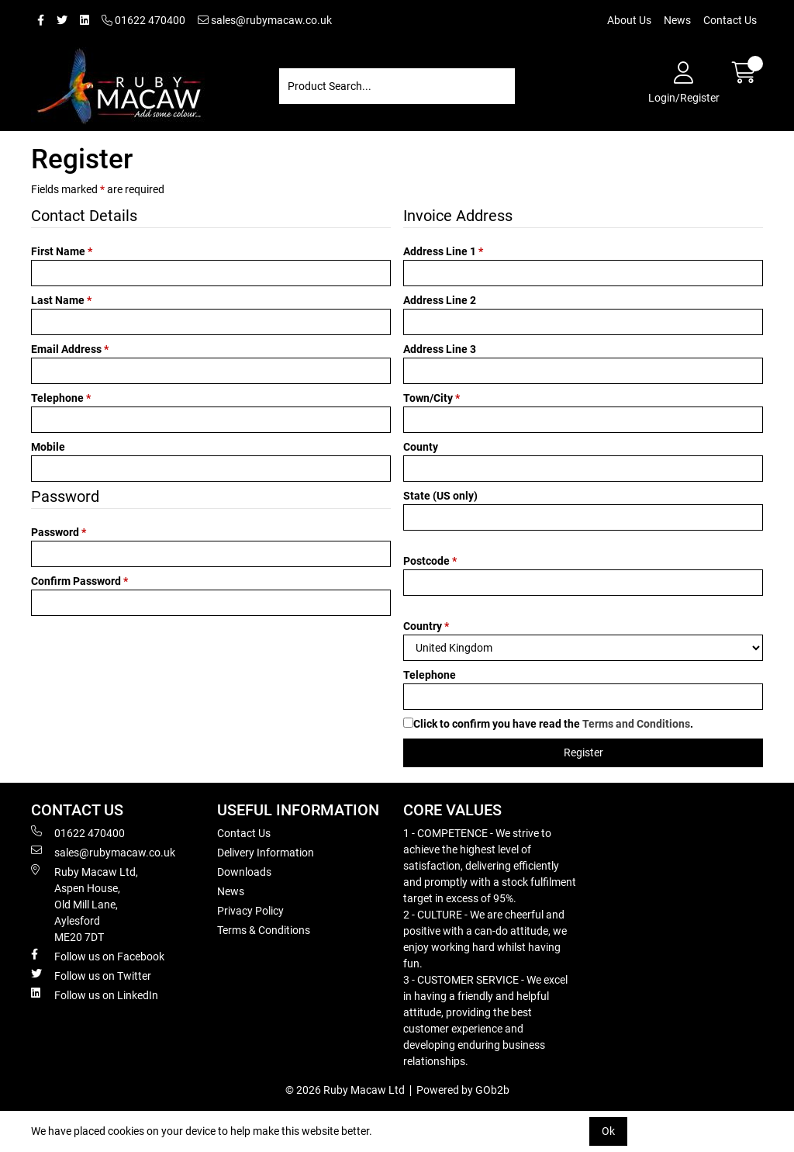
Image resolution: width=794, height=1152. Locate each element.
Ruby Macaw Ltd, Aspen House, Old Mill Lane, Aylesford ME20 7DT (84, 903)
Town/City (431, 398)
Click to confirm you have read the (553, 724)
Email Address (70, 349)
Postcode (430, 561)
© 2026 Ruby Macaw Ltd (345, 1090)
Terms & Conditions (263, 930)
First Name (61, 251)
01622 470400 (143, 20)
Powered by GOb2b (462, 1090)
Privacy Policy (250, 911)
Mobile (48, 447)
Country (426, 626)
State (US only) (440, 496)
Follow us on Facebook (97, 956)
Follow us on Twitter (91, 975)
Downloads (244, 872)
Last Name (61, 300)
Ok (608, 1131)
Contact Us (730, 20)
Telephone (61, 398)
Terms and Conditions (636, 724)
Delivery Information (265, 852)
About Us (629, 20)
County (420, 447)
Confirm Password (79, 581)
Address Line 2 (439, 300)
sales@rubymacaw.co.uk (265, 20)
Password (58, 532)
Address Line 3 (439, 349)
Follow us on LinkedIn (94, 995)
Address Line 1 (443, 251)
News (677, 20)
